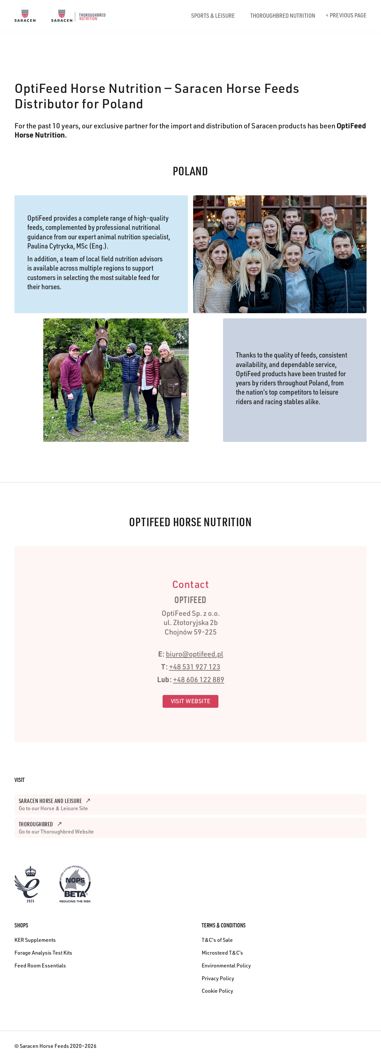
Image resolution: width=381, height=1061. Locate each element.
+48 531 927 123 (194, 667)
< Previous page (346, 16)
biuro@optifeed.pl (194, 655)
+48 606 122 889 (198, 680)
